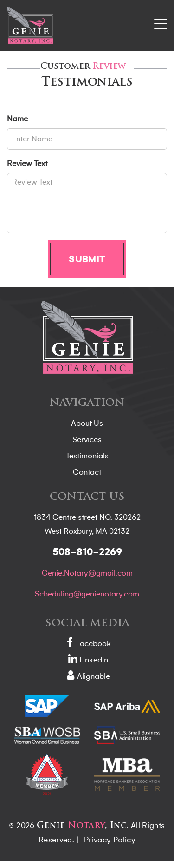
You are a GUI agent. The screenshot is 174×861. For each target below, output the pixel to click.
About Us (87, 423)
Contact (87, 472)
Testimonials (87, 456)
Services (87, 440)
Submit (87, 259)
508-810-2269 (87, 552)
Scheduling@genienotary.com (87, 594)
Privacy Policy (109, 840)
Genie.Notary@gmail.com (87, 573)
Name (17, 119)
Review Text (27, 163)
